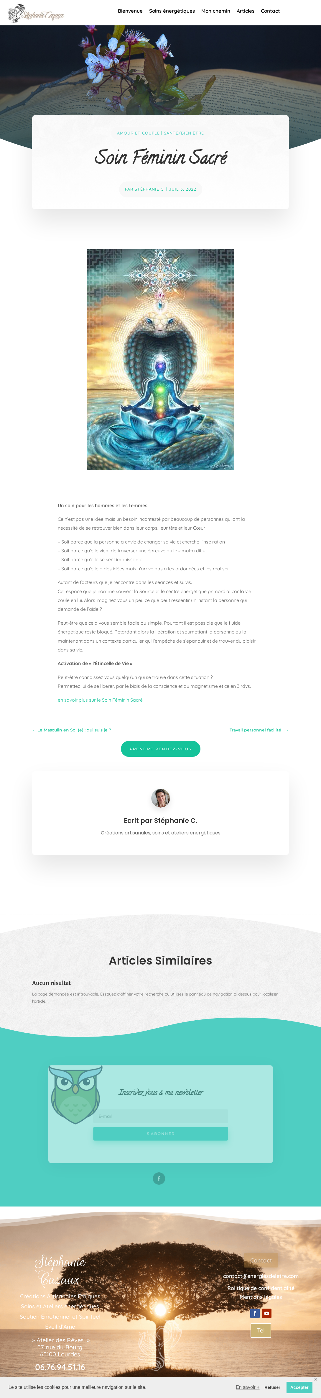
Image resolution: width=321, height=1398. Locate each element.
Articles (245, 11)
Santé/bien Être (184, 133)
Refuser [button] (272, 1387)
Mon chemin (215, 11)
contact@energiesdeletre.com (261, 1276)
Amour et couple (138, 133)
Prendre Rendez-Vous (161, 749)
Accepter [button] (299, 1387)
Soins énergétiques (172, 11)
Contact (270, 11)
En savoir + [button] (247, 1387)
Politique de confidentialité (261, 1288)
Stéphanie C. (150, 189)
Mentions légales (261, 1297)
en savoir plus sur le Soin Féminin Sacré (100, 700)
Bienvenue (130, 11)
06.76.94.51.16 (60, 1367)
